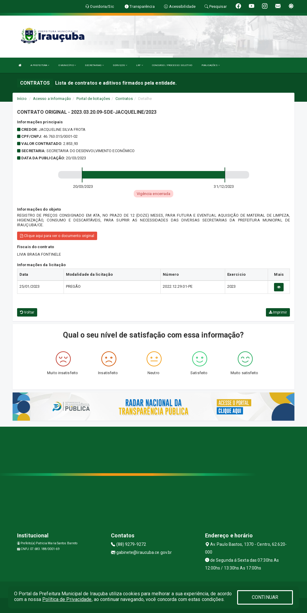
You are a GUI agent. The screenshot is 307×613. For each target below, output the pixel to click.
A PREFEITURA (40, 65)
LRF (139, 65)
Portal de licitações (93, 98)
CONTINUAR (265, 597)
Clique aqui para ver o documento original (57, 236)
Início (22, 98)
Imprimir (278, 312)
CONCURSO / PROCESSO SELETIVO (172, 65)
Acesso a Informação (52, 98)
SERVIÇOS (120, 65)
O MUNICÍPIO (67, 65)
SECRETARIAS (94, 65)
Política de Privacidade (66, 599)
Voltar (27, 312)
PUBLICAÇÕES (210, 65)
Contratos (124, 98)
